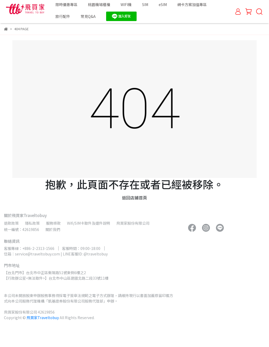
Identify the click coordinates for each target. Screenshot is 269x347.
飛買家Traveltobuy (43, 317)
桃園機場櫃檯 (99, 4)
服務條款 (53, 223)
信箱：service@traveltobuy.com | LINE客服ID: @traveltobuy (56, 254)
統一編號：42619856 (21, 229)
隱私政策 (32, 223)
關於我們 (52, 229)
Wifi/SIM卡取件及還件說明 (88, 223)
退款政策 (11, 223)
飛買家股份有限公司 (132, 223)
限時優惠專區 (66, 4)
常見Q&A (88, 16)
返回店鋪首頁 (134, 197)
